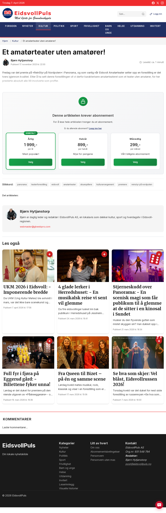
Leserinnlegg (66, 489)
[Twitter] (157, 3)
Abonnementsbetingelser (105, 457)
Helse (121, 26)
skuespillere (78, 189)
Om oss (94, 453)
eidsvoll (45, 189)
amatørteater (61, 189)
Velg (30, 162)
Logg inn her (95, 128)
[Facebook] (153, 3)
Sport (74, 26)
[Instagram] (162, 3)
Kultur (43, 26)
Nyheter (27, 26)
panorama (9, 189)
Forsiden (11, 26)
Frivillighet (92, 26)
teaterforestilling (28, 189)
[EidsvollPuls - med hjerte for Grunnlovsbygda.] (26, 14)
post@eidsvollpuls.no (138, 469)
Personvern (97, 461)
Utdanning (137, 26)
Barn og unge (108, 29)
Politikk (59, 26)
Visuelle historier (68, 494)
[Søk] (142, 14)
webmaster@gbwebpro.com (35, 232)
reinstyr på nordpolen (140, 189)
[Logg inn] (155, 14)
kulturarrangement (100, 189)
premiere (119, 189)
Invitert (155, 26)
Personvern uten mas (102, 465)
